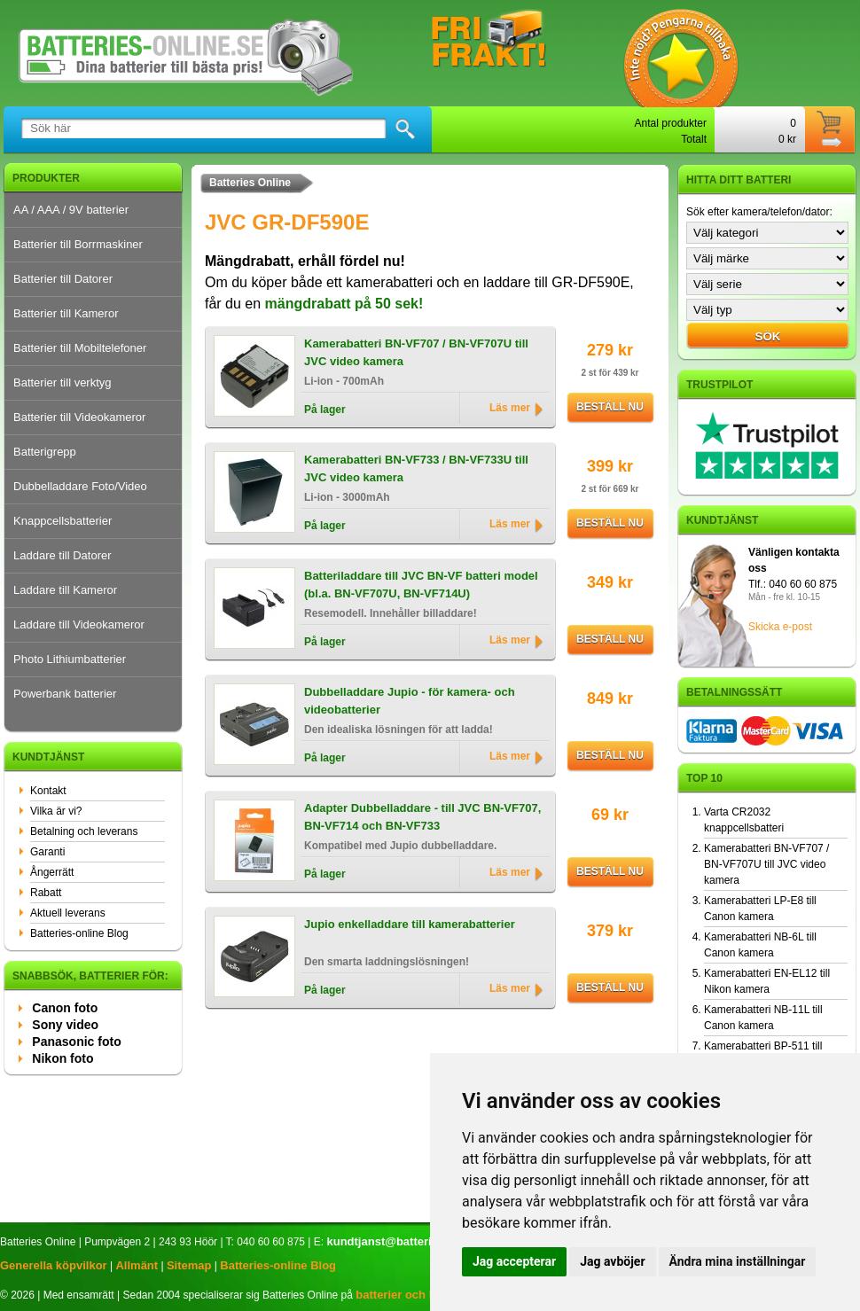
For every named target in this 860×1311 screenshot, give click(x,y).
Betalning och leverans (83, 831)
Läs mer (509, 408)
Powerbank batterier (64, 693)
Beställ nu (610, 407)
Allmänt (136, 1265)
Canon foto (65, 1008)
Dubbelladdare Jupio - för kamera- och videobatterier (409, 700)
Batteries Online (250, 182)
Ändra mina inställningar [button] (737, 1261)
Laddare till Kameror (65, 590)
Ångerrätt (52, 872)
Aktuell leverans (68, 913)
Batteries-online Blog (79, 933)
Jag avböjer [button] (612, 1261)
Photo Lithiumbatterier (69, 659)
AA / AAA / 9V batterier (71, 209)
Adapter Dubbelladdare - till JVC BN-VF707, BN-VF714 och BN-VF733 (422, 816)
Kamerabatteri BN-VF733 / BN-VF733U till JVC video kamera (416, 468)
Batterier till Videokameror (79, 417)
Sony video (65, 1025)
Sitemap (189, 1265)
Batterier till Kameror (65, 313)
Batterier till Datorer (63, 278)
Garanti (47, 852)
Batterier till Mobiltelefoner (79, 348)
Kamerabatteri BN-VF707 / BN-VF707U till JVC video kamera (416, 352)
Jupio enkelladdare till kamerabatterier (409, 924)
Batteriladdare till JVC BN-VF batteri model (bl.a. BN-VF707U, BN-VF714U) (421, 584)
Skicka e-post (780, 626)
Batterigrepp (44, 451)
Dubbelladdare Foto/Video (80, 486)
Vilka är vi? (56, 811)
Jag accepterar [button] (514, 1261)
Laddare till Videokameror (79, 624)
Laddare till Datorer (62, 555)
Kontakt (48, 790)
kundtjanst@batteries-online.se (411, 1241)
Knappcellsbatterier (62, 520)
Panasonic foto (76, 1041)
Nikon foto (62, 1058)
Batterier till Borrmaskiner (78, 244)
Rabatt (45, 892)
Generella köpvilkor (53, 1265)
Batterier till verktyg (62, 382)
